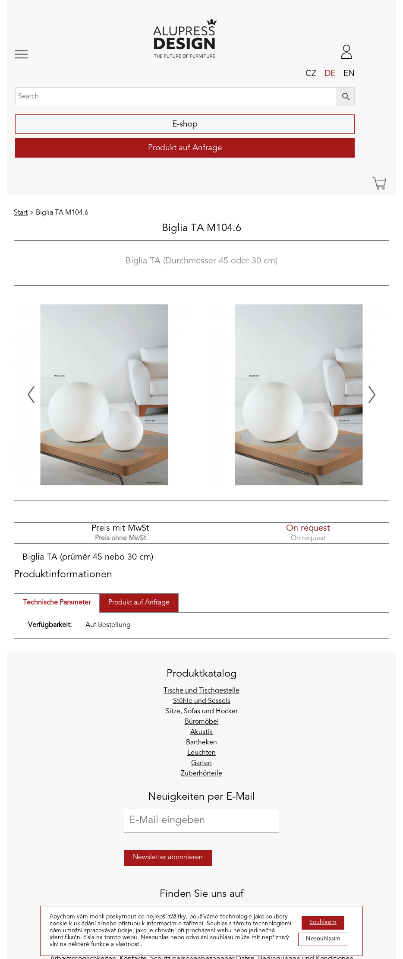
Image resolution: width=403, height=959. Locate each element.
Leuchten (201, 753)
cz (310, 74)
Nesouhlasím (323, 939)
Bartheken (201, 742)
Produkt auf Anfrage (185, 148)
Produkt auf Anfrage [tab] (139, 602)
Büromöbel (202, 721)
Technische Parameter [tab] (57, 602)
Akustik (201, 732)
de (329, 74)
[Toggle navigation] (47, 54)
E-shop (185, 124)
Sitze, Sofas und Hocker (202, 711)
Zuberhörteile (201, 773)
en (349, 74)
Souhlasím (323, 922)
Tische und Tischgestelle (201, 690)
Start (21, 212)
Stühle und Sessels (201, 701)
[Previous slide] (31, 394)
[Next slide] (372, 394)
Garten (201, 763)
